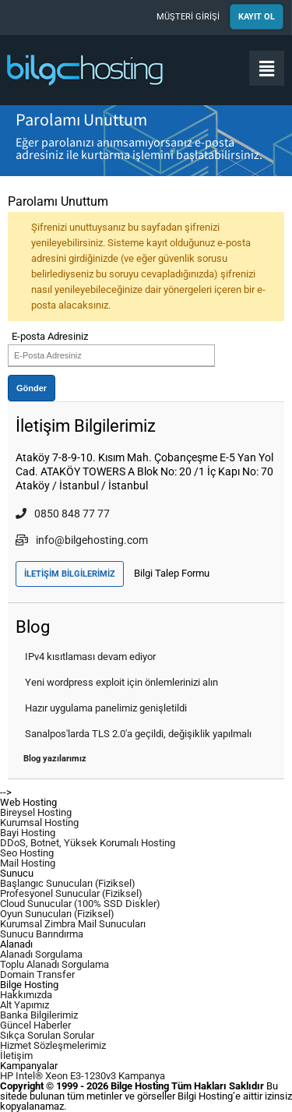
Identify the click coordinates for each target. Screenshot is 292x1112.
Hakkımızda (26, 995)
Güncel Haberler (35, 1025)
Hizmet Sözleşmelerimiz (53, 1045)
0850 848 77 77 (63, 513)
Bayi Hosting (27, 832)
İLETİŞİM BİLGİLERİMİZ (69, 574)
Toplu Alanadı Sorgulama (54, 964)
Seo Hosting (27, 853)
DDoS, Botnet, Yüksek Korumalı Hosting (87, 843)
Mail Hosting (27, 863)
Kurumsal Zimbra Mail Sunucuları (73, 924)
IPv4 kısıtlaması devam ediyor (90, 656)
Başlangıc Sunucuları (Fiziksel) (67, 883)
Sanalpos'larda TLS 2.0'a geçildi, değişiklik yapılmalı (138, 734)
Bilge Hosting (86, 70)
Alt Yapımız (24, 1005)
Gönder (31, 388)
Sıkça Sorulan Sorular (47, 1035)
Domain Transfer (37, 974)
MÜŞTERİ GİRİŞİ (188, 17)
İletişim (16, 1055)
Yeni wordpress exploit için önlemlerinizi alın (121, 682)
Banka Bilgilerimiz (39, 1015)
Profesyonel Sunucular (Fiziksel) (71, 893)
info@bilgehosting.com (82, 540)
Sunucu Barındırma (41, 934)
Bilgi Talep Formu (171, 573)
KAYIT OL (256, 17)
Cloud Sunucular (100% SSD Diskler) (80, 903)
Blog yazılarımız (54, 759)
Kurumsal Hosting (39, 822)
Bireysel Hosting (36, 812)
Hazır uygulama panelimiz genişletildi (106, 708)
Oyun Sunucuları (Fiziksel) (57, 914)
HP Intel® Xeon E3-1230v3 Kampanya (82, 1076)
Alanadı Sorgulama (41, 954)
